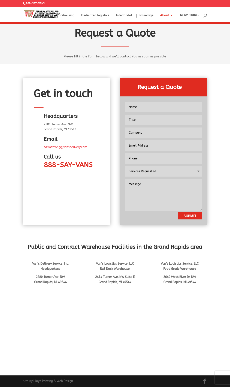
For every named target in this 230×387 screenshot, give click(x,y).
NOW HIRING (189, 15)
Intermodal (124, 15)
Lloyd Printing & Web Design (53, 381)
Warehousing (65, 15)
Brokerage (146, 15)
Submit (190, 216)
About (164, 15)
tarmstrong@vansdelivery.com (65, 147)
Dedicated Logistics (95, 15)
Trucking (43, 15)
